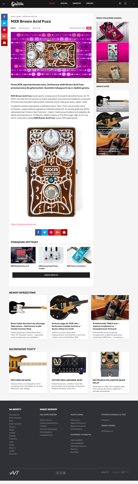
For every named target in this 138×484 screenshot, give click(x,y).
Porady (11, 448)
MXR (88, 31)
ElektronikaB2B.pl (77, 443)
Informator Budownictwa (48, 432)
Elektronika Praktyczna (78, 449)
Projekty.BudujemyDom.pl (49, 426)
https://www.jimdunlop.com (23, 227)
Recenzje (12, 439)
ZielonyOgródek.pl (46, 435)
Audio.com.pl (75, 423)
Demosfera (13, 442)
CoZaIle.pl (43, 429)
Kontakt (92, 5)
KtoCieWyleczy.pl (107, 434)
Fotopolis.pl (105, 423)
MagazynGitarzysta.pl (78, 426)
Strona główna (14, 418)
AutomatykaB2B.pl (77, 446)
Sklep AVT (105, 475)
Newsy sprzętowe (15, 421)
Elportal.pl (74, 452)
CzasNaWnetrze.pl (46, 438)
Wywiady (12, 436)
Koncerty (12, 430)
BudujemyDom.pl (46, 423)
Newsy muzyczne (15, 427)
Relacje (11, 433)
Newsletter (13, 457)
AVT (123, 475)
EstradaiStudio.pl (76, 432)
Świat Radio (75, 455)
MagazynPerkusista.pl (78, 429)
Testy (11, 424)
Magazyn (12, 451)
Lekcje (11, 445)
